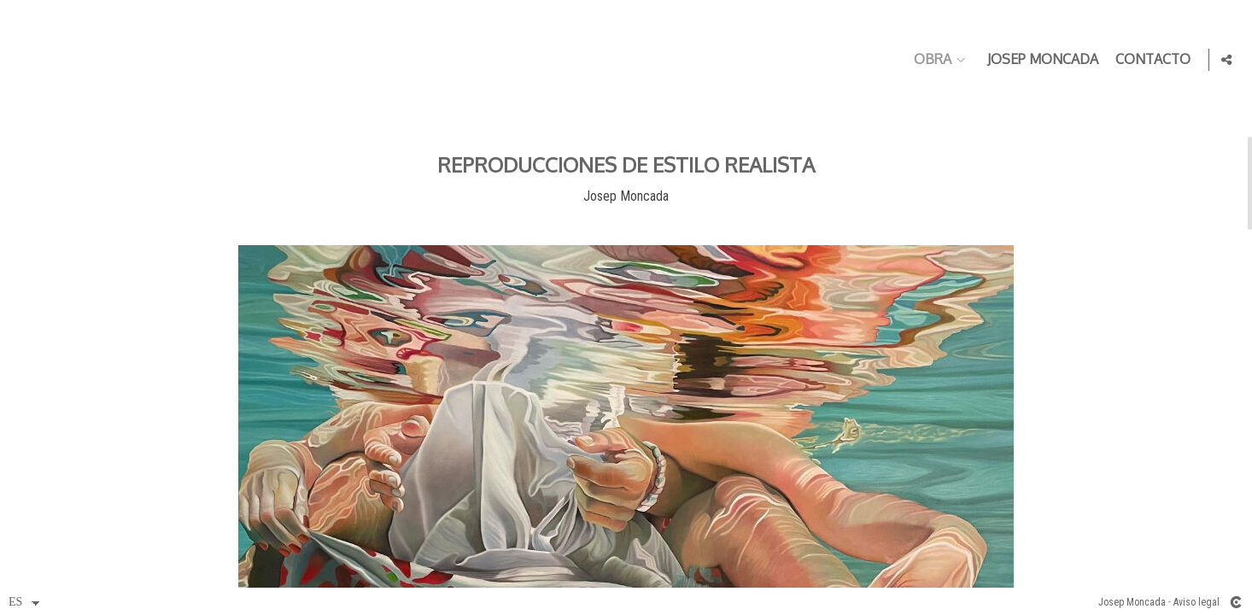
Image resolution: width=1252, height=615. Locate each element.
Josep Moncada (1039, 59)
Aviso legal (1196, 602)
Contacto (1149, 59)
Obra (929, 59)
